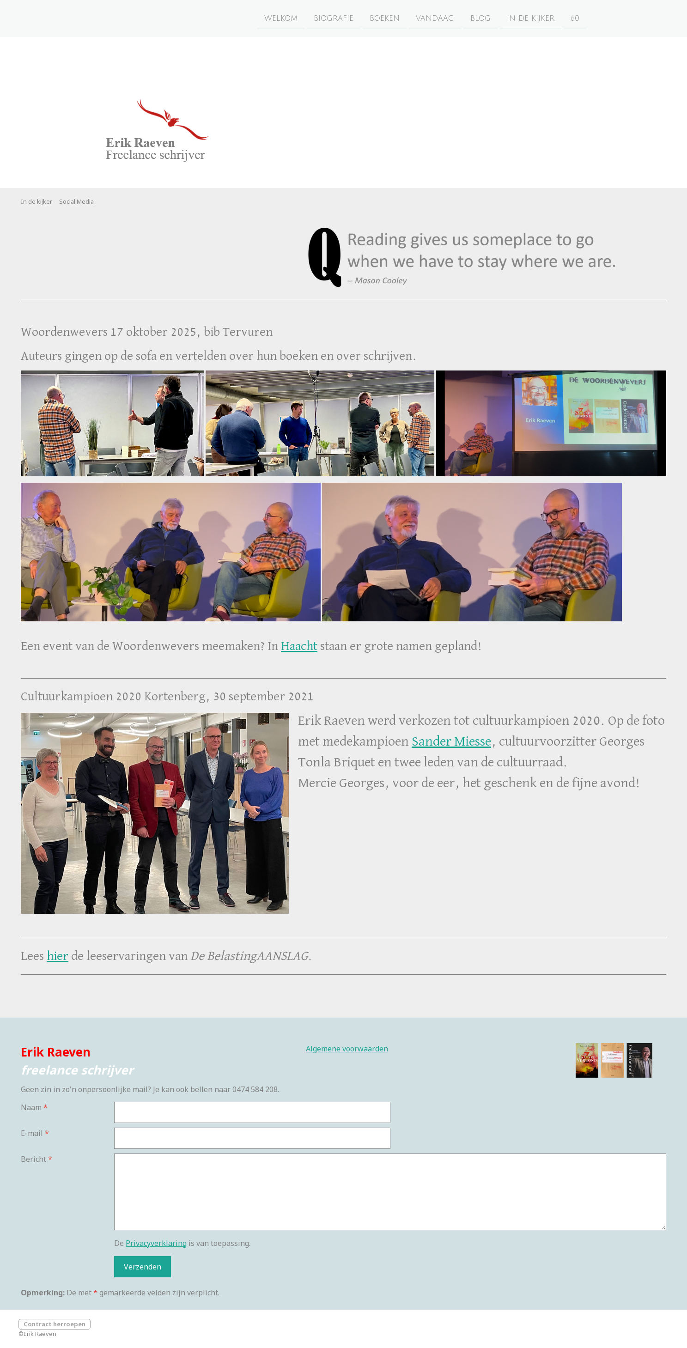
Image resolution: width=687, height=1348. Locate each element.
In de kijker (530, 18)
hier (57, 956)
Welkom (281, 18)
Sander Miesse (451, 742)
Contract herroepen (54, 1324)
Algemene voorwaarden (347, 1049)
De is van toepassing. (182, 1243)
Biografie (333, 18)
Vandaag (435, 18)
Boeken (385, 18)
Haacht (299, 646)
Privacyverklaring (156, 1243)
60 (575, 18)
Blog (480, 18)
